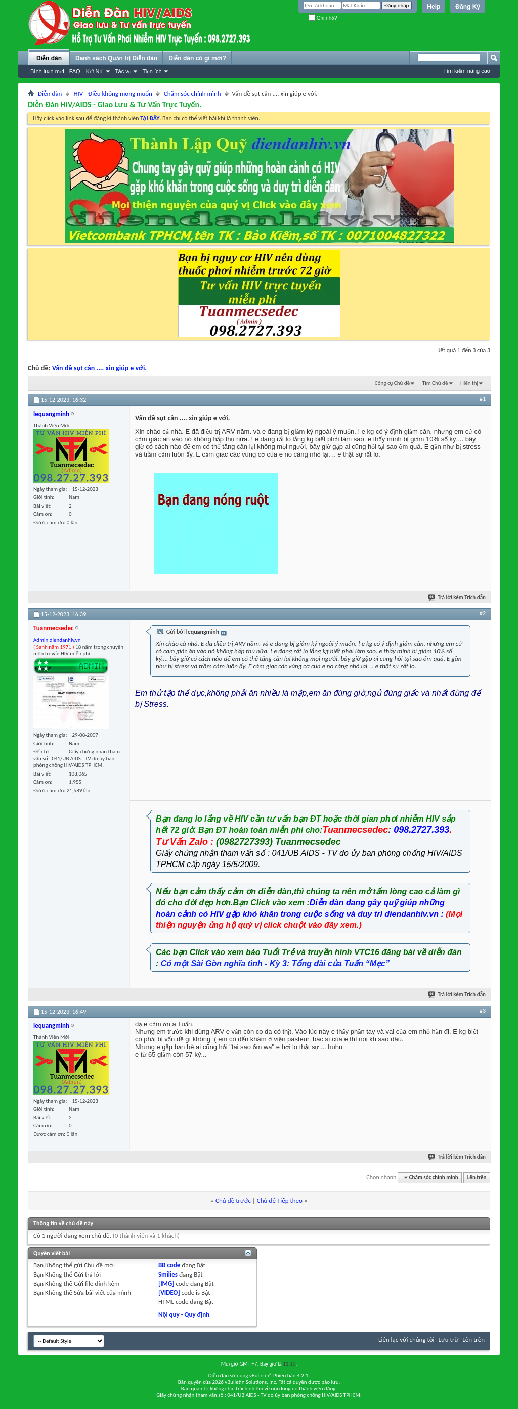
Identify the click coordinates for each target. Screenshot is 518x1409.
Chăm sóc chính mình (192, 93)
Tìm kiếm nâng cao (466, 71)
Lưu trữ (449, 1339)
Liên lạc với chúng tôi (406, 1339)
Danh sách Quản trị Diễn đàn (116, 58)
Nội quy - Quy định (183, 1315)
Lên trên (477, 1177)
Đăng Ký (467, 6)
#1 (483, 398)
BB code (169, 1265)
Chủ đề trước (233, 1200)
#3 (483, 1010)
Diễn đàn (49, 58)
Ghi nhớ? (323, 18)
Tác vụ (123, 71)
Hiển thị (469, 383)
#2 (483, 613)
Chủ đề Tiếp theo (280, 1200)
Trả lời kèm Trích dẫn (457, 597)
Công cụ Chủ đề (392, 383)
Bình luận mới (47, 71)
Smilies (168, 1274)
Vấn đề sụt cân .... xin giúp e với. (99, 367)
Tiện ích (151, 71)
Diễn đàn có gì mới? (197, 58)
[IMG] (166, 1283)
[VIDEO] (169, 1292)
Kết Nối (95, 71)
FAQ (74, 71)
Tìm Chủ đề (435, 383)
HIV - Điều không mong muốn (112, 93)
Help (433, 6)
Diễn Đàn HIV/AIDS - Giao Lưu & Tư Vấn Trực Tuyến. (114, 104)
